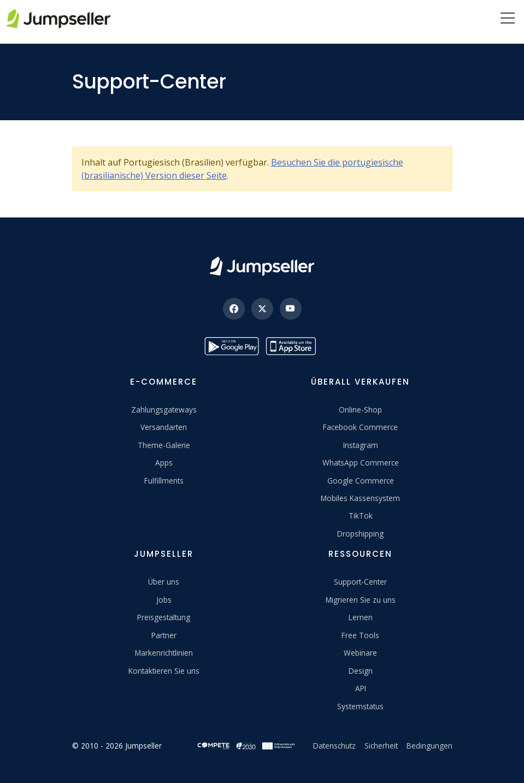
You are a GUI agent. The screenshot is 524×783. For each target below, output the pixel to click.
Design (361, 671)
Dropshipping (360, 533)
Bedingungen (429, 745)
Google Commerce (360, 480)
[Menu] (507, 19)
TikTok (361, 515)
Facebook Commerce (360, 427)
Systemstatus (360, 706)
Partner (163, 635)
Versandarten (163, 427)
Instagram (360, 445)
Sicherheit (381, 745)
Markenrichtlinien (164, 652)
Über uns (163, 581)
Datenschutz (334, 745)
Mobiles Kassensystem (360, 498)
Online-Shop (360, 409)
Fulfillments (164, 480)
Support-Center (360, 581)
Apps (164, 462)
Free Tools (360, 635)
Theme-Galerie (164, 445)
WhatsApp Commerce (360, 462)
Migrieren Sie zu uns (361, 599)
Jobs (164, 599)
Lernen (361, 617)
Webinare (360, 652)
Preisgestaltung (163, 617)
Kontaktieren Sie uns (163, 671)
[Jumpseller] (262, 266)
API (360, 688)
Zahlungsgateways (164, 409)
